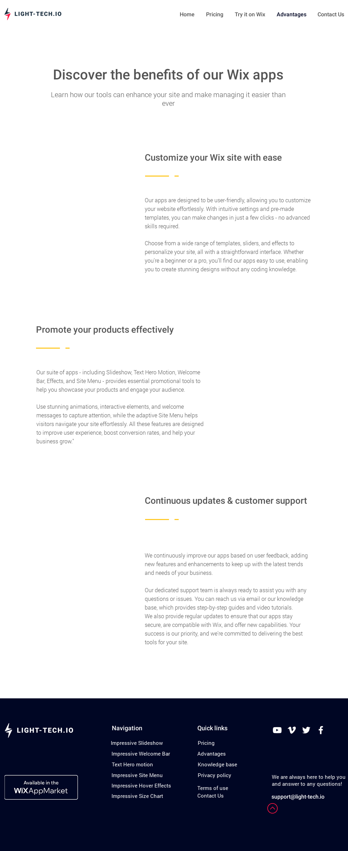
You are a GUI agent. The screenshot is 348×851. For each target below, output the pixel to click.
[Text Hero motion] (132, 764)
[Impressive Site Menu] (137, 775)
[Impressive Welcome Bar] (140, 753)
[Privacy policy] (214, 775)
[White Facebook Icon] (320, 730)
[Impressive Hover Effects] (141, 785)
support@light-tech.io (297, 796)
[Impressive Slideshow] (137, 743)
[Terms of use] (212, 788)
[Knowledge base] (217, 764)
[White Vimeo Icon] (291, 730)
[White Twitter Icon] (306, 730)
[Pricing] (206, 743)
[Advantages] (211, 753)
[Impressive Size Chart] (137, 796)
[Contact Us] (210, 795)
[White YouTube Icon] (277, 730)
